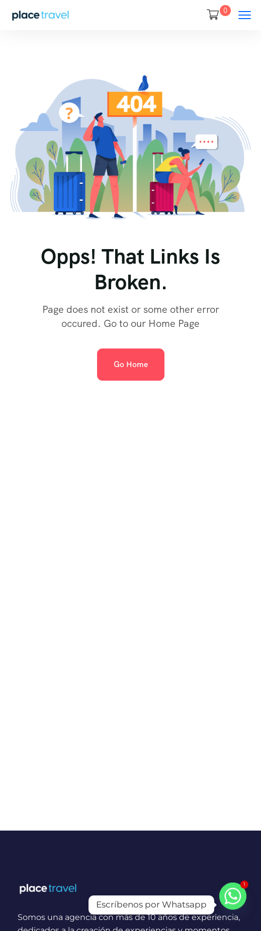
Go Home (131, 364)
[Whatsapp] (232, 904)
